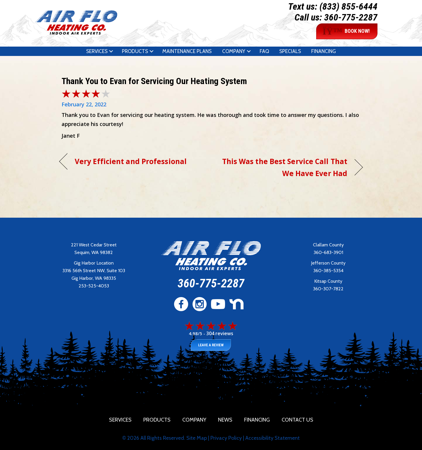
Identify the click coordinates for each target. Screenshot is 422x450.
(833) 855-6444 (348, 6)
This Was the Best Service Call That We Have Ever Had (283, 167)
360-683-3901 (328, 252)
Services (97, 51)
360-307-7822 (328, 289)
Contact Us (297, 420)
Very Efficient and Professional (131, 161)
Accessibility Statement (272, 438)
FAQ (264, 51)
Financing (323, 51)
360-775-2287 (350, 17)
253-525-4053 (94, 286)
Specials (290, 51)
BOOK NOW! (346, 31)
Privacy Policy (226, 438)
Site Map (196, 438)
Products (135, 51)
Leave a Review (211, 345)
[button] (111, 51)
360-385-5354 (328, 270)
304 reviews (219, 333)
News (225, 420)
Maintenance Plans (187, 51)
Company (233, 51)
